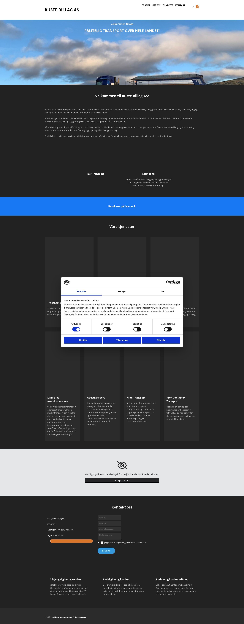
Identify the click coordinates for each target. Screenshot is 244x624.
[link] (122, 465)
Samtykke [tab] (81, 291)
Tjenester (168, 5)
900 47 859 (51, 524)
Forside (146, 5)
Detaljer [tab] (122, 291)
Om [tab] (162, 291)
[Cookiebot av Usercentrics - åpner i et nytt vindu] (168, 282)
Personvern (80, 617)
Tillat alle (161, 340)
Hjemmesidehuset (63, 617)
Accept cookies (122, 480)
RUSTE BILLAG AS (62, 10)
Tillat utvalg (122, 340)
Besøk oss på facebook (122, 206)
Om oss (156, 5)
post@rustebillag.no (55, 518)
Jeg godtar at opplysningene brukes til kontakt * (125, 542)
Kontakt (180, 5)
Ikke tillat (83, 340)
